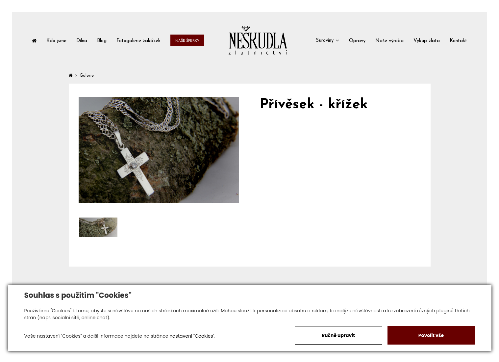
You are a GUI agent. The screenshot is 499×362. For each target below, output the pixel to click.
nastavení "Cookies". (192, 336)
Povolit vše (431, 335)
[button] (327, 40)
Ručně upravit (338, 335)
